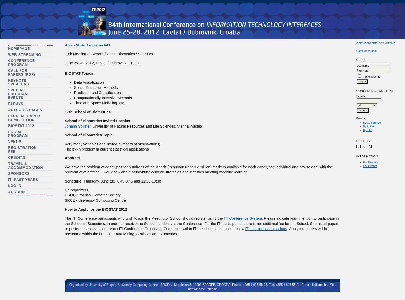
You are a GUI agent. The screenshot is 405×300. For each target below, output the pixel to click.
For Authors (370, 166)
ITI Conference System (243, 218)
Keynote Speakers (18, 82)
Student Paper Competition (24, 118)
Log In (14, 186)
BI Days (15, 104)
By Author (369, 126)
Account (17, 192)
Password (363, 70)
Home (69, 45)
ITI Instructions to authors (266, 229)
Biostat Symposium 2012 (93, 45)
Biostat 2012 (21, 126)
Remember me (371, 76)
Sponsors (18, 174)
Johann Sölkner (77, 126)
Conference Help (366, 51)
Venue (14, 142)
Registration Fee (22, 150)
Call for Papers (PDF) (21, 72)
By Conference (372, 122)
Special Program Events (18, 94)
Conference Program (21, 63)
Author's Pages (25, 110)
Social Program (18, 134)
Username (363, 65)
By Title (367, 130)
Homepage (19, 49)
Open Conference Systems (375, 43)
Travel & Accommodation (25, 166)
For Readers (370, 162)
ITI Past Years (23, 180)
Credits (16, 158)
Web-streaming (24, 55)
